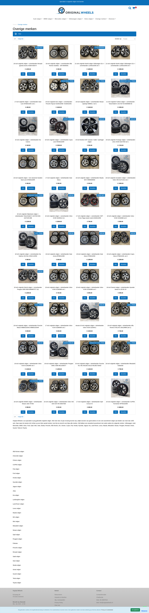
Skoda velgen (17, 565)
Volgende (20, 39)
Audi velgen (37, 19)
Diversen (112, 19)
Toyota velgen (17, 582)
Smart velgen (17, 569)
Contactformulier (101, 594)
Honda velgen (17, 477)
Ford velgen (16, 473)
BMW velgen (48, 19)
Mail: (104, 602)
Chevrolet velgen (18, 456)
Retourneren (58, 594)
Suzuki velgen (17, 574)
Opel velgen (16, 534)
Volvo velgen (88, 19)
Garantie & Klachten (61, 597)
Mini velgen (16, 521)
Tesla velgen (16, 578)
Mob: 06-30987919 (102, 600)
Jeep (14, 491)
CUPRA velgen (17, 464)
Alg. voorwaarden (60, 600)
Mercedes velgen (60, 19)
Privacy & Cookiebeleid (107, 610)
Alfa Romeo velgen (18, 451)
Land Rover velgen (18, 504)
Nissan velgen (17, 530)
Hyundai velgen (17, 482)
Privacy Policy (59, 602)
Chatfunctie (99, 597)
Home (15, 24)
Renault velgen (17, 552)
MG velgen (16, 517)
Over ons (57, 605)
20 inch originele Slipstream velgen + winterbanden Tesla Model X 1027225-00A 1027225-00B (27, 216)
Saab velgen (16, 556)
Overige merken (100, 19)
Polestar (15, 543)
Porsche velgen (17, 547)
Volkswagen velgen (75, 19)
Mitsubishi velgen (18, 526)
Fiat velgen (16, 469)
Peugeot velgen (17, 539)
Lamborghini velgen (18, 499)
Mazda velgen (17, 513)
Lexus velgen (17, 508)
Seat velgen (16, 561)
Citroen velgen (17, 460)
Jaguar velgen (17, 486)
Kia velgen (16, 495)
